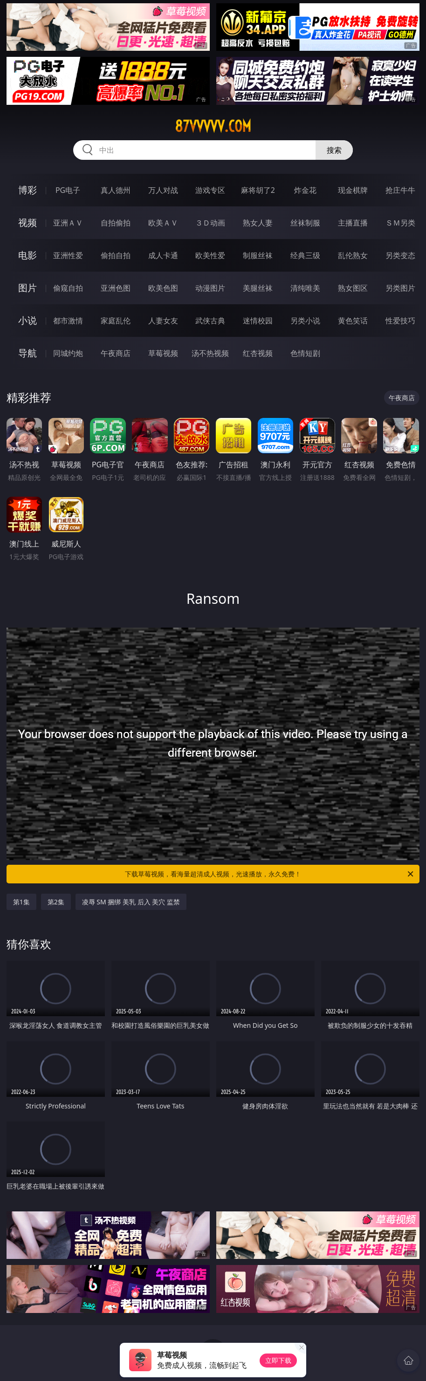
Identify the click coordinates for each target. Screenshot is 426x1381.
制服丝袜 (258, 255)
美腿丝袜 (258, 288)
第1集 (21, 901)
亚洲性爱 (68, 255)
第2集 (56, 901)
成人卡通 (163, 255)
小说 (27, 320)
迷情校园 (258, 320)
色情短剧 (305, 353)
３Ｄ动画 (210, 223)
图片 (27, 287)
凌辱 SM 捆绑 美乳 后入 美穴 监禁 (131, 901)
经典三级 (305, 255)
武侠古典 (210, 320)
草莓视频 (163, 353)
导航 (27, 353)
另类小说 (305, 320)
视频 (27, 222)
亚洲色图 (116, 288)
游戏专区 (210, 190)
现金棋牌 (353, 190)
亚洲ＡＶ (68, 223)
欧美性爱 (210, 255)
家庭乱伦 (116, 320)
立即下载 (278, 1360)
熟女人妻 (258, 223)
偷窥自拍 (68, 288)
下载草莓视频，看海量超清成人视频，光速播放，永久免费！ (270, 874)
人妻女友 (163, 320)
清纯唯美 (305, 288)
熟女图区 (353, 288)
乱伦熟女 (353, 255)
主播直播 (353, 223)
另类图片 (400, 288)
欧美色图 (163, 288)
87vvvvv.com (213, 126)
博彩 (27, 190)
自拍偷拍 (116, 223)
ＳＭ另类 (400, 223)
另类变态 (400, 255)
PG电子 (67, 190)
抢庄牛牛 (400, 190)
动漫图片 (210, 288)
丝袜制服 (305, 223)
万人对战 (163, 190)
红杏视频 (258, 353)
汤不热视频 (210, 353)
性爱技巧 (400, 320)
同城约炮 (68, 353)
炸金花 (305, 190)
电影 (27, 255)
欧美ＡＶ (163, 223)
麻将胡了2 (258, 190)
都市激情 (68, 320)
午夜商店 (116, 353)
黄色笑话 (353, 320)
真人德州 (116, 190)
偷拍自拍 (116, 255)
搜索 (334, 150)
